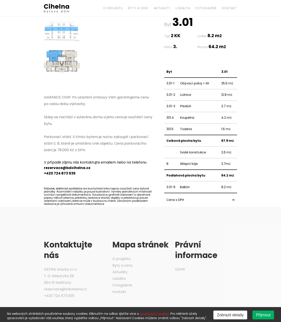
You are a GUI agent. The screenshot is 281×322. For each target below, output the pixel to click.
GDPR (180, 269)
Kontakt (229, 8)
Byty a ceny (138, 8)
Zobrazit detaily (230, 315)
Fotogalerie (206, 8)
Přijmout (263, 315)
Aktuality (162, 8)
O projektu (113, 8)
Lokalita (183, 8)
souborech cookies (154, 313)
